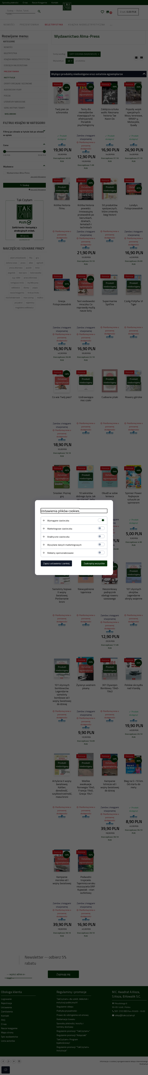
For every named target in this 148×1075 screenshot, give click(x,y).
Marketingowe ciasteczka (59, 528)
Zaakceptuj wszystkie (94, 563)
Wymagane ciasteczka (58, 520)
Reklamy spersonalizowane (60, 552)
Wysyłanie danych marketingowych (64, 544)
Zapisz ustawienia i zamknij (56, 563)
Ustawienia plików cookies (60, 511)
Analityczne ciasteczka (58, 536)
